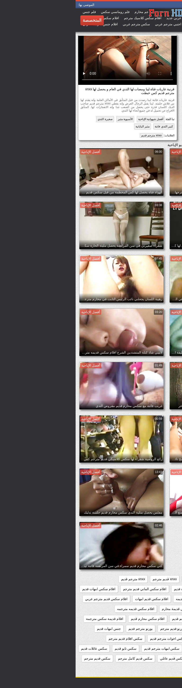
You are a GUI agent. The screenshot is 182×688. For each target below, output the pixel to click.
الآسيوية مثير (49, 119)
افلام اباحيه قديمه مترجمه (157, 589)
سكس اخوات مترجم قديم (92, 638)
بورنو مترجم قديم (65, 629)
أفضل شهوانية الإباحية (75, 119)
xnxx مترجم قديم (76, 135)
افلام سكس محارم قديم (72, 619)
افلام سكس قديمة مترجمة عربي (152, 609)
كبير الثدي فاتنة (88, 126)
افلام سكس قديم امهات (76, 599)
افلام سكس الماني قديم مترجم (69, 589)
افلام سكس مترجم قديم (113, 619)
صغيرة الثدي (29, 119)
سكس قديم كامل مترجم (59, 658)
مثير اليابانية (67, 126)
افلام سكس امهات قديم (23, 589)
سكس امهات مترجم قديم (86, 648)
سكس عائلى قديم (162, 658)
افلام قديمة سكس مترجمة (29, 619)
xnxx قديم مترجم (89, 579)
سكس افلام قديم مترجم (50, 638)
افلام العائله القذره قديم (114, 589)
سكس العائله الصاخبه (160, 648)
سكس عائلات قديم (18, 648)
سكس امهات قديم (124, 648)
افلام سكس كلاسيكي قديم (156, 619)
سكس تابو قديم (50, 648)
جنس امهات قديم (33, 629)
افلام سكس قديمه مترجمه (60, 609)
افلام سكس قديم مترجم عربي (30, 599)
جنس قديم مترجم (162, 638)
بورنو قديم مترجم (97, 629)
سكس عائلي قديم (129, 658)
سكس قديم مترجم (22, 658)
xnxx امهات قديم (120, 579)
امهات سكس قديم (129, 629)
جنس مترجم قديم (130, 638)
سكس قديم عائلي (96, 658)
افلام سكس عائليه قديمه (117, 599)
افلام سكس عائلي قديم (158, 599)
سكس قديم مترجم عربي (157, 668)
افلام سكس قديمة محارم (104, 609)
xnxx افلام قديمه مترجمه (157, 579)
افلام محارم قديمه (162, 629)
